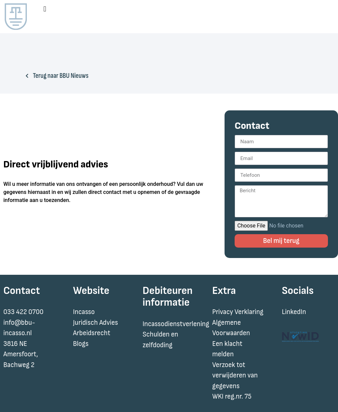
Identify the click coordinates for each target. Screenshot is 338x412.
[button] (45, 8)
